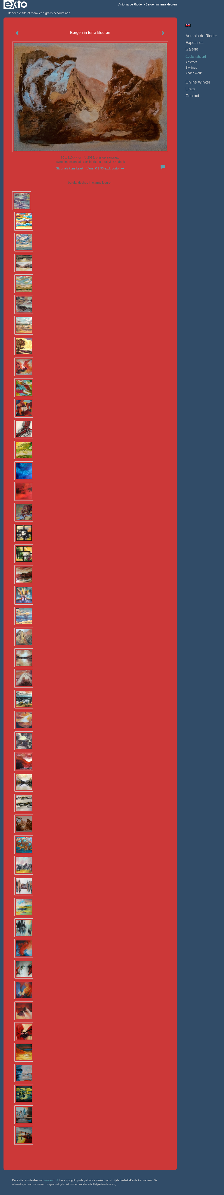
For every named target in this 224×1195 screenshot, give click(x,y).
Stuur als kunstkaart (90, 168)
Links (190, 89)
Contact (192, 96)
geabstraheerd (196, 56)
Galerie (192, 49)
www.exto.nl (51, 1180)
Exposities (194, 42)
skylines (191, 67)
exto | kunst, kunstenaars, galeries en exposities (16, 4)
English (188, 25)
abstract (191, 62)
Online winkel (198, 82)
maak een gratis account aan (50, 13)
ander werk (194, 73)
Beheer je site (17, 13)
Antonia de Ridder (130, 4)
